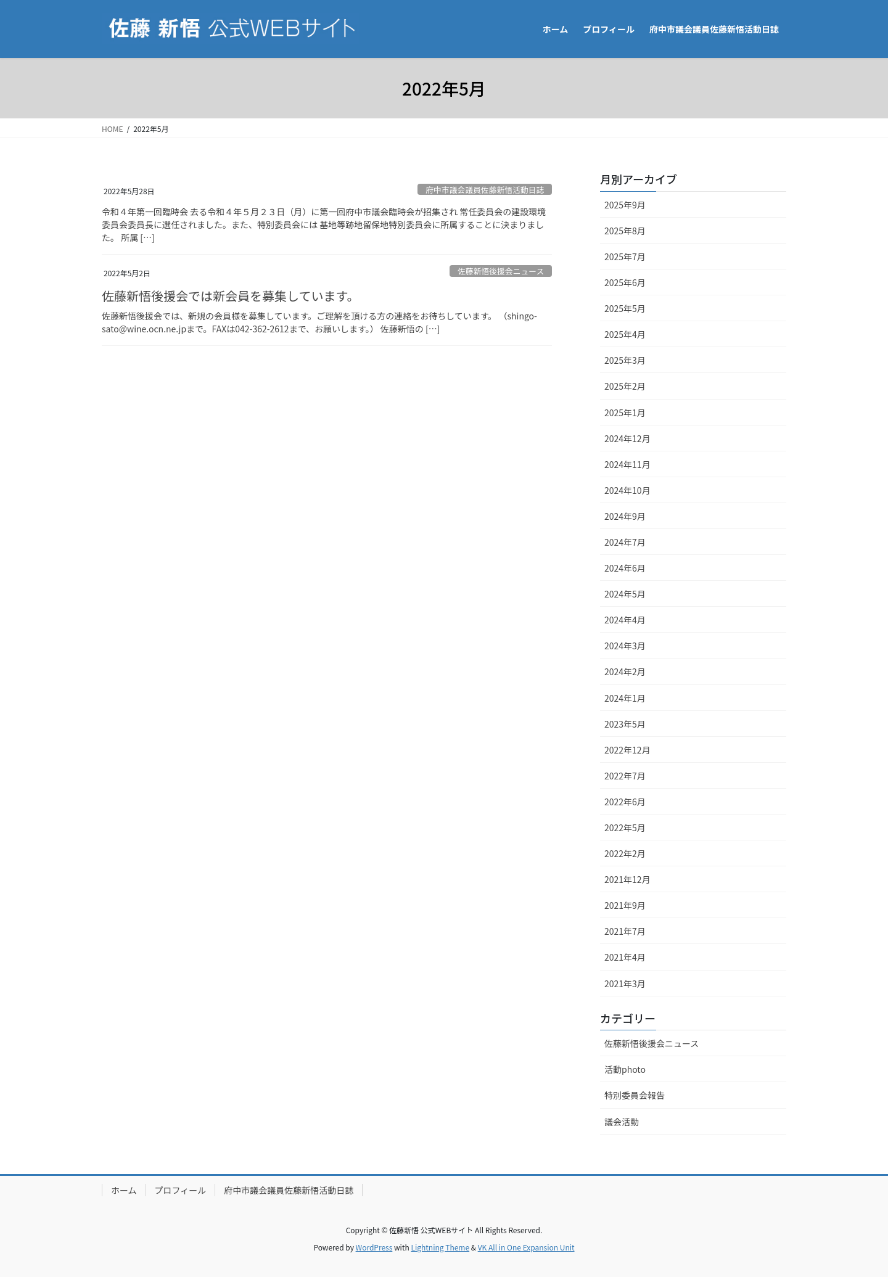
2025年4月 (625, 334)
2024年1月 (625, 698)
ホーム (124, 1190)
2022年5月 (625, 827)
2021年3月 (625, 983)
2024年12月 (627, 438)
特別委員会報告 (634, 1095)
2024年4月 (625, 620)
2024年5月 (625, 594)
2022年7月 (625, 776)
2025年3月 (625, 360)
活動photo (625, 1069)
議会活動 (621, 1121)
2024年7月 (625, 542)
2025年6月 (625, 282)
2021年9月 (625, 905)
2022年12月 (627, 750)
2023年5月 (625, 724)
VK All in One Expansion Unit (526, 1247)
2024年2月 (625, 671)
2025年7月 (625, 256)
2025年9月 (625, 205)
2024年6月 (625, 568)
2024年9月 (625, 516)
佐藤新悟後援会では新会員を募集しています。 (230, 296)
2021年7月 (625, 931)
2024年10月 (627, 490)
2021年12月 (627, 879)
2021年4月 (625, 957)
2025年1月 (625, 412)
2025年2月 (625, 386)
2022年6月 (625, 801)
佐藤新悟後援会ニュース (501, 271)
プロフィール (181, 1190)
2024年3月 (625, 645)
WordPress (374, 1247)
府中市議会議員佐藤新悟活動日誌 (485, 189)
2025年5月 (625, 308)
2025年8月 (625, 230)
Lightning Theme (440, 1247)
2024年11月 (627, 464)
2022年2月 (625, 853)
